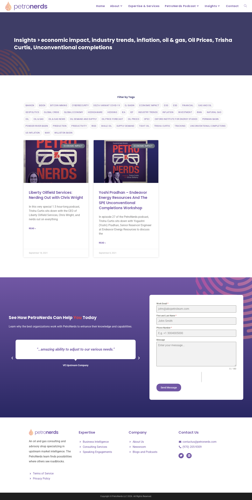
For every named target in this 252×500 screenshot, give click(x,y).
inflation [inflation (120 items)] (167, 112)
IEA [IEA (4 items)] (123, 112)
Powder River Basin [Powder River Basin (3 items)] (37, 126)
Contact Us (188, 432)
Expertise (87, 432)
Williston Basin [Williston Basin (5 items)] (63, 133)
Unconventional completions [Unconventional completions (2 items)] (207, 126)
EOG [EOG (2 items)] (166, 105)
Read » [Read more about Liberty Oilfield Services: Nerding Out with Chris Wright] (32, 228)
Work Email (162, 303)
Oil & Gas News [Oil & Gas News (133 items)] (56, 119)
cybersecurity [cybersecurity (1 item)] (80, 105)
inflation (148, 40)
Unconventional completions (72, 47)
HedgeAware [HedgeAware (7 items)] (95, 112)
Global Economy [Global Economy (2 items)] (73, 112)
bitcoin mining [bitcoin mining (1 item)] (58, 105)
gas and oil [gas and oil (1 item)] (204, 105)
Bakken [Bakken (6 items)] (30, 105)
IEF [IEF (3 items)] (131, 112)
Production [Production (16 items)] (59, 126)
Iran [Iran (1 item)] (199, 112)
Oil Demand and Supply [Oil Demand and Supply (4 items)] (83, 119)
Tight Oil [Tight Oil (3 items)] (144, 126)
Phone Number (164, 328)
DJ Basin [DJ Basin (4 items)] (129, 105)
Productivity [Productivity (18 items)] (79, 126)
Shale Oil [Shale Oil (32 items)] (106, 126)
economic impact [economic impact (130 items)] (149, 105)
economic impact (65, 40)
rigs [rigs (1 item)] (94, 126)
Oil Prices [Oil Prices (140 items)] (133, 119)
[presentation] (178, 377)
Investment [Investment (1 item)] (185, 112)
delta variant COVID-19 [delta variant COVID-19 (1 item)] (106, 105)
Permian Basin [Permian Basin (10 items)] (210, 119)
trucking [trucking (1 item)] (180, 126)
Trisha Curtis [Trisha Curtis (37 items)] (162, 126)
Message (160, 340)
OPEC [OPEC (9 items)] (147, 119)
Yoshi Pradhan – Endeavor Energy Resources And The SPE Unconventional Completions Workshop (123, 200)
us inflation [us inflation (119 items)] (33, 133)
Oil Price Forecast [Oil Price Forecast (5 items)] (112, 119)
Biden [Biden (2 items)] (42, 105)
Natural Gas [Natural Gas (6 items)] (214, 112)
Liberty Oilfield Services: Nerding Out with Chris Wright (56, 195)
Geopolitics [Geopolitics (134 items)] (32, 112)
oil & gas (173, 40)
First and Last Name (166, 315)
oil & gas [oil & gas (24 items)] (39, 119)
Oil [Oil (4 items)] (27, 119)
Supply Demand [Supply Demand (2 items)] (125, 126)
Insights (25, 40)
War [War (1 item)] (47, 133)
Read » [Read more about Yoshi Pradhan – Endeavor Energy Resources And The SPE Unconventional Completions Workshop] (102, 243)
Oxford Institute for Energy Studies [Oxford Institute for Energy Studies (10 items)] (176, 119)
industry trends (113, 40)
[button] (12, 358)
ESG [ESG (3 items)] (175, 105)
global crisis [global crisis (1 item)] (51, 112)
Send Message (169, 387)
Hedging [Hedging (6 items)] (112, 112)
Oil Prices (200, 40)
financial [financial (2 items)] (188, 105)
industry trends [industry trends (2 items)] (148, 112)
